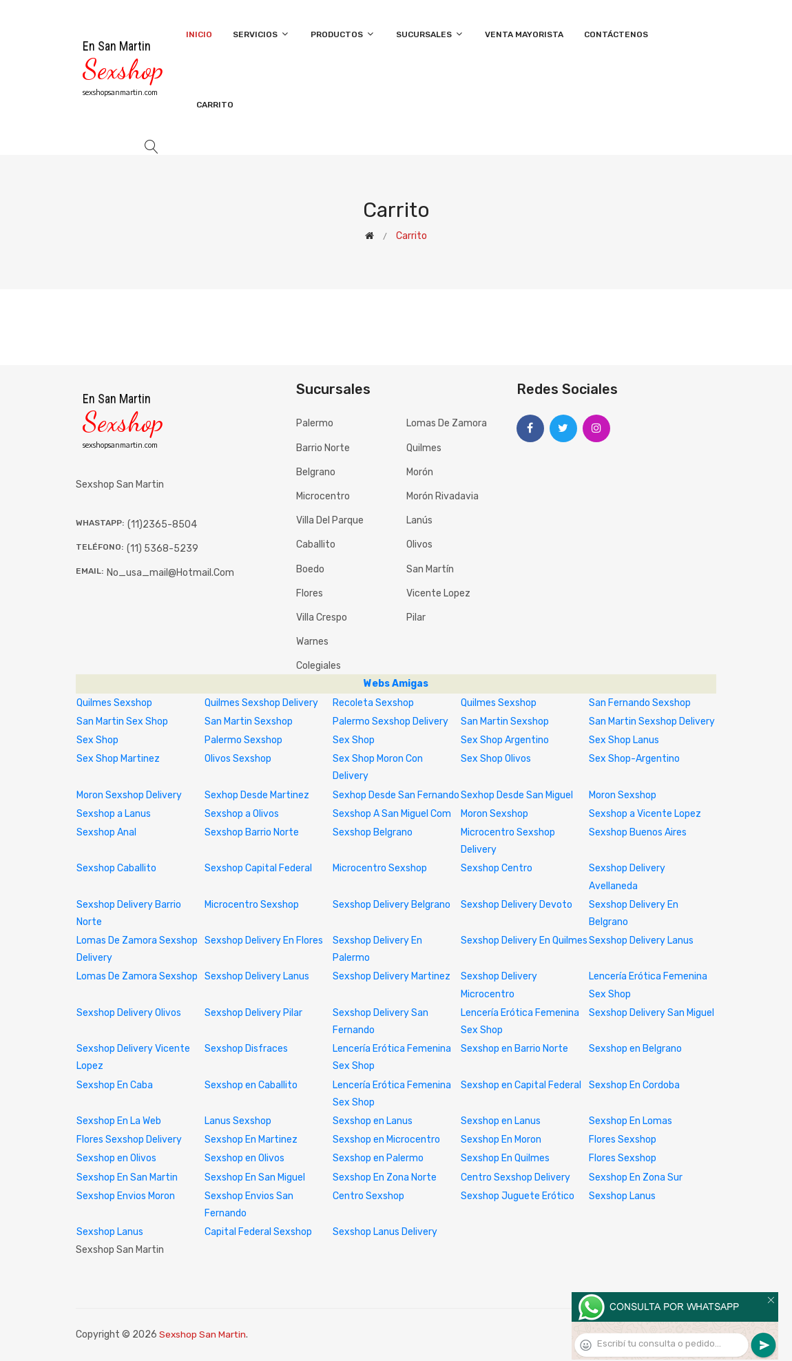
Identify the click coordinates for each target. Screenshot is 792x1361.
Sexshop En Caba (114, 1085)
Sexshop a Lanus (113, 814)
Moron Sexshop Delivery (129, 795)
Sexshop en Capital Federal (521, 1085)
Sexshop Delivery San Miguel (651, 1013)
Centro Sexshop (368, 1196)
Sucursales (430, 34)
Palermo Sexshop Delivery (390, 721)
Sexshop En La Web (118, 1121)
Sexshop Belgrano (373, 832)
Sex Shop (97, 740)
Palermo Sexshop (243, 740)
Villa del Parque (330, 520)
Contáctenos (616, 34)
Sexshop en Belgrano (635, 1048)
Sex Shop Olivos (496, 759)
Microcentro (323, 496)
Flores (309, 593)
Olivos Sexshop (238, 759)
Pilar (416, 617)
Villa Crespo (321, 617)
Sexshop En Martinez (251, 1139)
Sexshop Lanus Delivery (385, 1232)
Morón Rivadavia (442, 496)
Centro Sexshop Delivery (515, 1177)
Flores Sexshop (622, 1139)
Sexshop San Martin (203, 1334)
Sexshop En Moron (501, 1139)
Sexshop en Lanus (373, 1121)
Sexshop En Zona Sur (635, 1177)
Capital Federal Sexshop (258, 1232)
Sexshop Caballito (116, 868)
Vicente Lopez (438, 593)
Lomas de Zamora (446, 423)
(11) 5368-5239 (162, 548)
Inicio (199, 34)
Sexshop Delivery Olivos (128, 1013)
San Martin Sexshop (249, 721)
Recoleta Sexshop (373, 703)
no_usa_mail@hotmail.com (170, 573)
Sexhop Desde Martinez (257, 795)
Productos (343, 34)
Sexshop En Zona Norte (385, 1177)
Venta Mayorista (524, 34)
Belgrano (315, 472)
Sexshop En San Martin (127, 1177)
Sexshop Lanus (622, 1196)
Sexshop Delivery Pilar (253, 1013)
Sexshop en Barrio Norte (514, 1048)
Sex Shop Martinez (118, 759)
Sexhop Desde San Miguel (517, 795)
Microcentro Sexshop (380, 868)
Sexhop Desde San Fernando (396, 795)
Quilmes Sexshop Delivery (261, 703)
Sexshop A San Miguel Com (392, 814)
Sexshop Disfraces (246, 1048)
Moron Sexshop (622, 795)
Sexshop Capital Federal (258, 868)
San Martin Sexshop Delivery (652, 721)
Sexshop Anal (106, 832)
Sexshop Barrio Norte (252, 832)
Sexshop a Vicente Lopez (645, 814)
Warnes (312, 641)
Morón (419, 472)
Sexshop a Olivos (242, 814)
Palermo (314, 423)
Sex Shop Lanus (624, 740)
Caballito (315, 544)
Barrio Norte (323, 448)
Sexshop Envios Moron (125, 1196)
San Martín (430, 569)
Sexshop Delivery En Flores (264, 940)
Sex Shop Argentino (505, 740)
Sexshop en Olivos (116, 1158)
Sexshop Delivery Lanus (641, 940)
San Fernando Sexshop (640, 703)
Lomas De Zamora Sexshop (137, 976)
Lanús (419, 520)
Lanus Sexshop (238, 1121)
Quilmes (423, 448)
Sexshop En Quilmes (505, 1158)
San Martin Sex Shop (122, 721)
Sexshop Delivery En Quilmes (524, 940)
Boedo (310, 569)
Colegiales (318, 666)
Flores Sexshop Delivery (129, 1139)
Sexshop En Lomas (630, 1121)
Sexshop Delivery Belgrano (391, 905)
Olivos (419, 544)
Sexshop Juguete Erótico (517, 1196)
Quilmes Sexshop (114, 703)
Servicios (261, 34)
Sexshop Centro (496, 868)
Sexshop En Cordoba (634, 1085)
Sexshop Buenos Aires (638, 832)
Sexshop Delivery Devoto (516, 905)
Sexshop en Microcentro (386, 1139)
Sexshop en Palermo (378, 1158)
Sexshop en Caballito (251, 1085)
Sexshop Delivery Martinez (391, 976)
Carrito (214, 105)
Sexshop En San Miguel (255, 1177)
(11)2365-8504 (162, 524)
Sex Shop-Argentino (634, 759)
